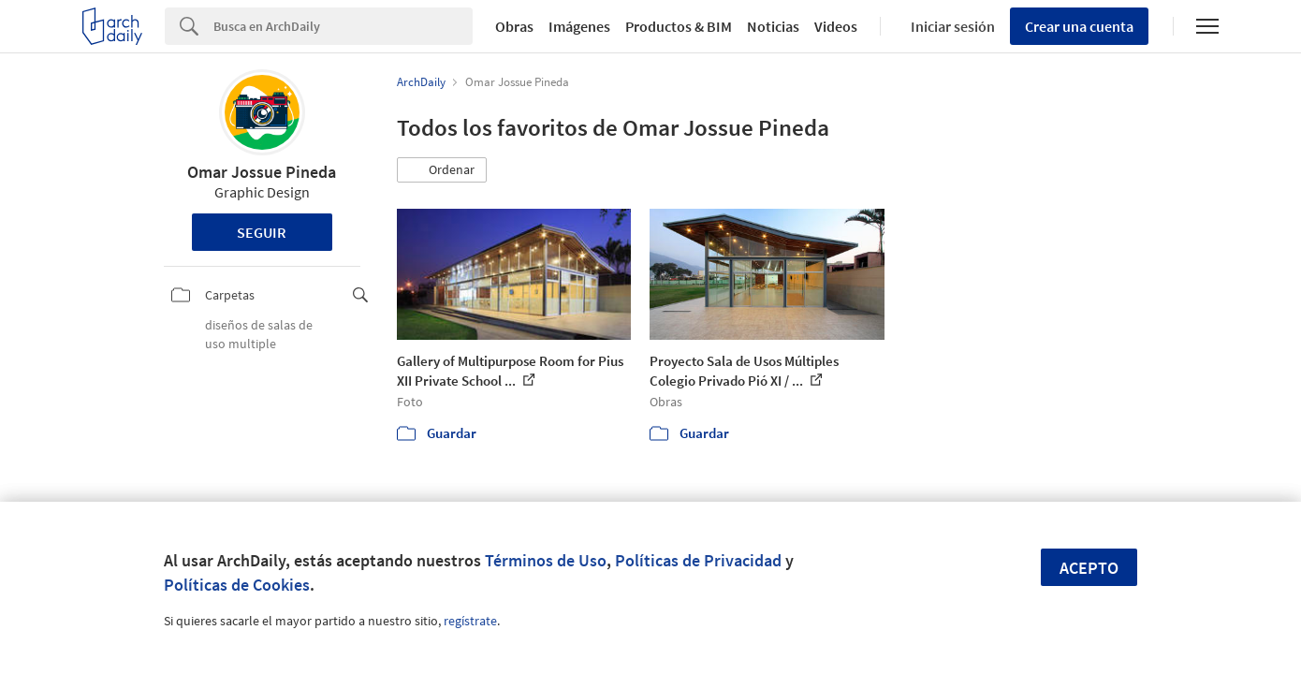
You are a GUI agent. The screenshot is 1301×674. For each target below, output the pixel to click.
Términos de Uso (546, 560)
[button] (442, 170)
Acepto (1089, 568)
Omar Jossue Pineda (261, 172)
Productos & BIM (678, 26)
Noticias (773, 26)
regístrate (470, 620)
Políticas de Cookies (237, 584)
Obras (514, 26)
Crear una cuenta (1079, 26)
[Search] (343, 26)
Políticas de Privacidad (698, 560)
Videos (835, 26)
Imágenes (579, 26)
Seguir (261, 232)
